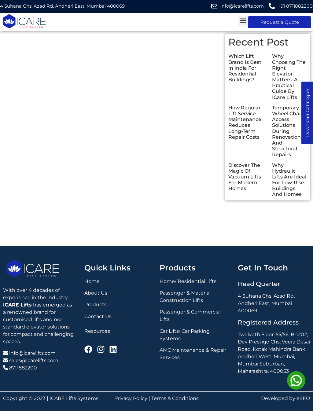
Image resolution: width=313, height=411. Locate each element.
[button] (243, 21)
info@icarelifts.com (32, 353)
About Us (95, 293)
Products (95, 304)
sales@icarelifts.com (33, 360)
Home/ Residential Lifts (188, 281)
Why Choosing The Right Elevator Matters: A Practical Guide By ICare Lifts (289, 76)
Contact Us (98, 316)
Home (92, 281)
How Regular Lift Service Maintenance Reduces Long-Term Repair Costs (244, 122)
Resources (97, 331)
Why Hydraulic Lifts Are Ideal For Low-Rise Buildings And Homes (289, 179)
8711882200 (23, 368)
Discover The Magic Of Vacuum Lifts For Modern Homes (244, 177)
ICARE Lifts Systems (74, 398)
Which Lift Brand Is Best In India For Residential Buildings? (244, 68)
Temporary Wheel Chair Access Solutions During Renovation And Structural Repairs (287, 131)
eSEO (303, 398)
